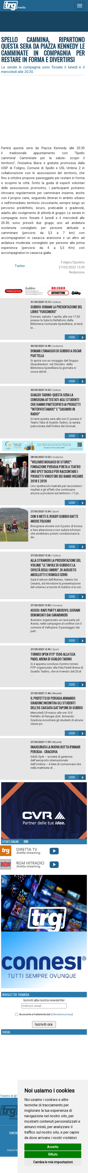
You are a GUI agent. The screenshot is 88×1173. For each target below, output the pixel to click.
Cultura (56, 302)
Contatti (14, 1133)
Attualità (57, 693)
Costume (57, 346)
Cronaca (57, 605)
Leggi (77, 337)
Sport (55, 511)
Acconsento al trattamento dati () (46, 1014)
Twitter (20, 266)
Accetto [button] (52, 1147)
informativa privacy (62, 1014)
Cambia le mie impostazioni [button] (53, 1162)
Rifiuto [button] (53, 1154)
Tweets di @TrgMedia (14, 1096)
